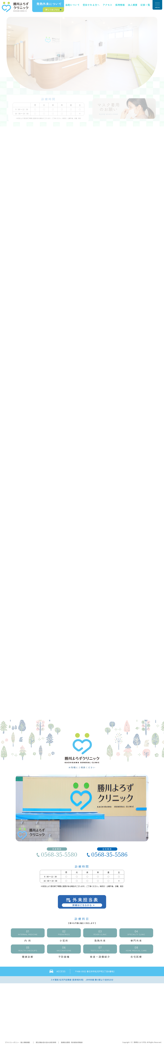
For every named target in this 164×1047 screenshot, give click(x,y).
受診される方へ (91, 4)
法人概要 (132, 4)
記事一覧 (145, 4)
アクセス (107, 4)
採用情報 (120, 4)
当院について (72, 4)
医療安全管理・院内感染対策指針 (72, 1042)
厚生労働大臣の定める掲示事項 (46, 1042)
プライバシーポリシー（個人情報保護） (18, 1042)
